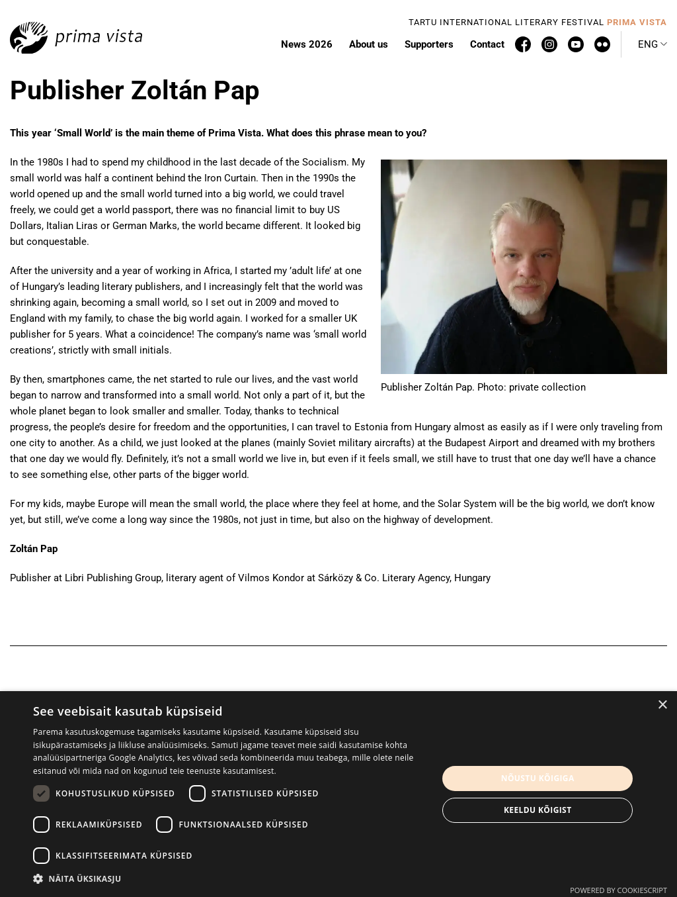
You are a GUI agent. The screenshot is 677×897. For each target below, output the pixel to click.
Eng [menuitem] (648, 44)
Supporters (429, 44)
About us (368, 44)
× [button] (662, 705)
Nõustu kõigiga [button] (538, 778)
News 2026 (307, 44)
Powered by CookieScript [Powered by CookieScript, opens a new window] (618, 890)
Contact (487, 44)
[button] (229, 879)
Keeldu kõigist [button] (538, 810)
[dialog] (338, 794)
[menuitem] (652, 44)
